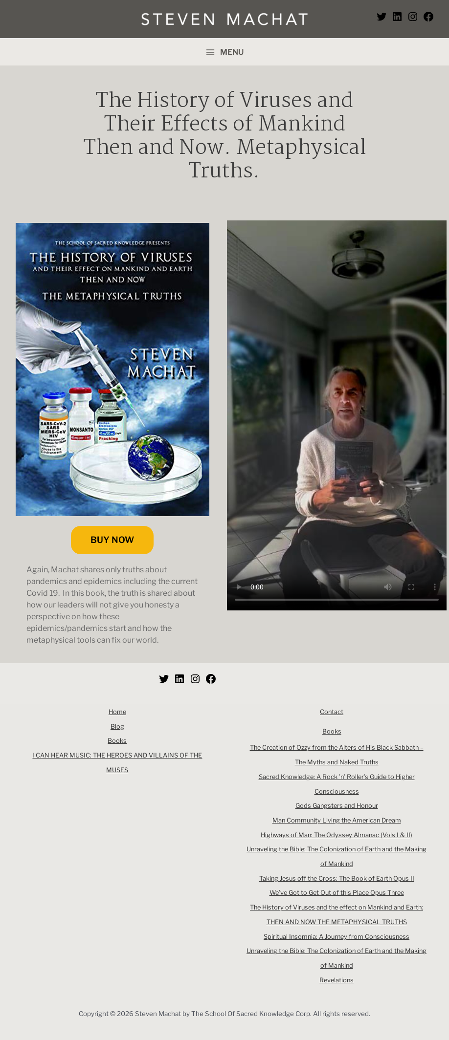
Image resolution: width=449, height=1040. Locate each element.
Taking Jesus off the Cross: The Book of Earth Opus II (336, 878)
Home (117, 711)
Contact (331, 711)
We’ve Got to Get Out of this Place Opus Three (336, 892)
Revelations (336, 980)
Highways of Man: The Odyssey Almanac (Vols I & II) (336, 835)
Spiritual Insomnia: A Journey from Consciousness (336, 936)
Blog (117, 726)
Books (117, 740)
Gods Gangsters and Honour (336, 805)
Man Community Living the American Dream (336, 820)
